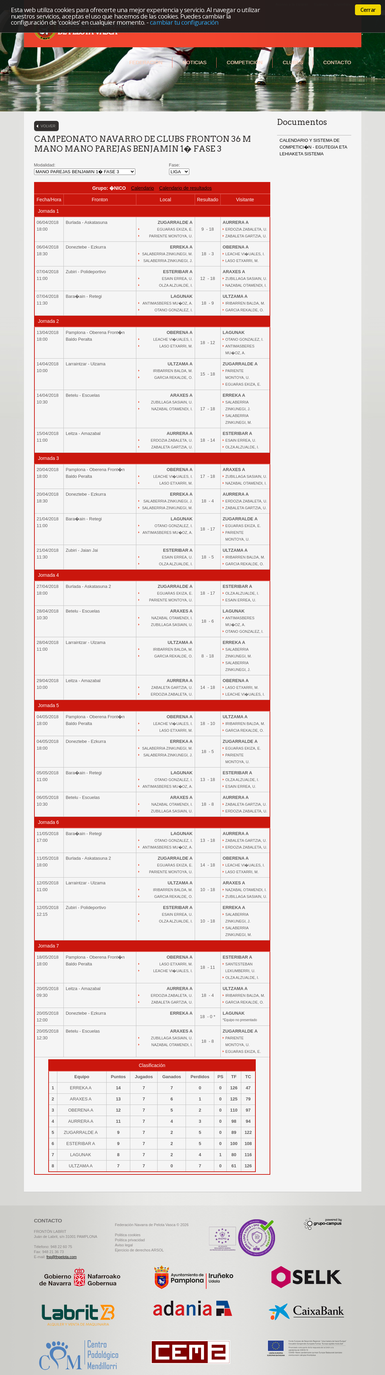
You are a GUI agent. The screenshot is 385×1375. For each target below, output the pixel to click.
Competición (245, 62)
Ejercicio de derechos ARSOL (139, 1250)
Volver (48, 126)
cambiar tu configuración (184, 22)
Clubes (293, 62)
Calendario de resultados (185, 188)
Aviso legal (124, 1245)
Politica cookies (128, 1235)
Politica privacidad (130, 1240)
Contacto (337, 62)
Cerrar (368, 10)
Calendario (142, 188)
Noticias (195, 62)
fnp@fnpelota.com (62, 1257)
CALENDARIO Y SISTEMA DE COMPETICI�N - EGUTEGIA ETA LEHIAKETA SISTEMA (313, 147)
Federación (145, 62)
